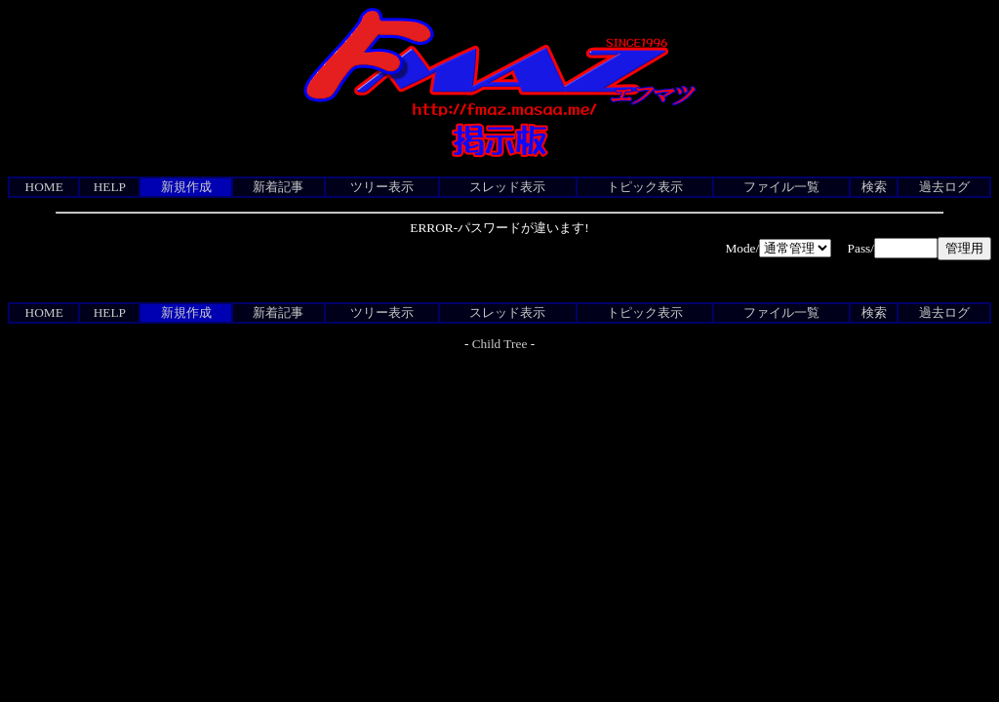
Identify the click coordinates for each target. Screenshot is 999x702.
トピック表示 (645, 186)
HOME (44, 186)
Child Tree (500, 343)
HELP (110, 186)
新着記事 (278, 186)
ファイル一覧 (781, 186)
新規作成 (186, 186)
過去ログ (944, 186)
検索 (874, 186)
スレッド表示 (507, 186)
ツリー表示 (382, 186)
